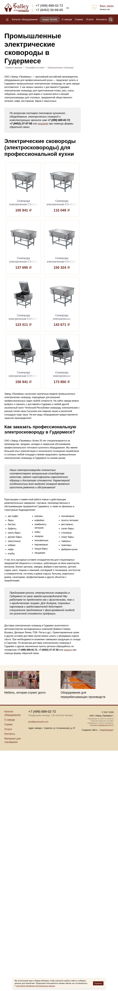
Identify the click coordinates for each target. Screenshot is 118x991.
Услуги (89, 19)
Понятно (98, 983)
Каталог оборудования (25, 19)
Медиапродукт (107, 730)
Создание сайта (89, 730)
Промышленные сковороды (61, 67)
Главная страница (13, 67)
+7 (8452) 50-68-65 (49, 10)
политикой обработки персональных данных (35, 986)
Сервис (79, 19)
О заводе (67, 19)
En (68, 8)
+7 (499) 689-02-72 (49, 5)
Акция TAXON (49, 19)
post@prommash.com (38, 722)
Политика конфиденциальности (102, 725)
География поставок (34, 67)
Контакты (101, 19)
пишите (43, 123)
